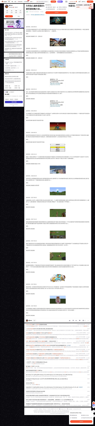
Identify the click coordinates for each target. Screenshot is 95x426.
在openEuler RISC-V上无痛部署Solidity (16, 56)
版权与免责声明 (66, 412)
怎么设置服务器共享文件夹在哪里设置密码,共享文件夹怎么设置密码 (13, 45)
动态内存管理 (9, 70)
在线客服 (70, 408)
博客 (9, 1)
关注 (34, 320)
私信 (19, 16)
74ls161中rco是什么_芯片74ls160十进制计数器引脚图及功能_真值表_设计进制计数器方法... (14, 34)
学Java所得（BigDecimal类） (12, 65)
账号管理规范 (60, 412)
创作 (90, 1)
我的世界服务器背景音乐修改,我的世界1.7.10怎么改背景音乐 (15, 54)
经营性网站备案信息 (65, 410)
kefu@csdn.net (63, 408)
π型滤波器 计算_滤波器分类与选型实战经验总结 (13, 49)
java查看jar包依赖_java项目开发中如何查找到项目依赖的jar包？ (13, 38)
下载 (12, 1)
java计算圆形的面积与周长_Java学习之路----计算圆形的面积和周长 (14, 42)
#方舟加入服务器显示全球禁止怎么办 (38, 14)
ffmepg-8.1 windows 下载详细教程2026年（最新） (13, 63)
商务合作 (45, 408)
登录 (66, 1)
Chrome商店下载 (55, 412)
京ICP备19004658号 (47, 410)
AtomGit (20, 1)
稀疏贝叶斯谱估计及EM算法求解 (11, 76)
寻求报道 (49, 408)
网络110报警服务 (41, 412)
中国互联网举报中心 (47, 412)
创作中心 (83, 1)
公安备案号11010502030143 (38, 410)
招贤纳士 (40, 408)
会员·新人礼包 (73, 1)
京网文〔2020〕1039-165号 (56, 410)
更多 (31, 1)
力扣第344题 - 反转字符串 (12, 67)
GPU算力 (26, 1)
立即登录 (56, 12)
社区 (15, 1)
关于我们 (36, 408)
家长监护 (35, 412)
